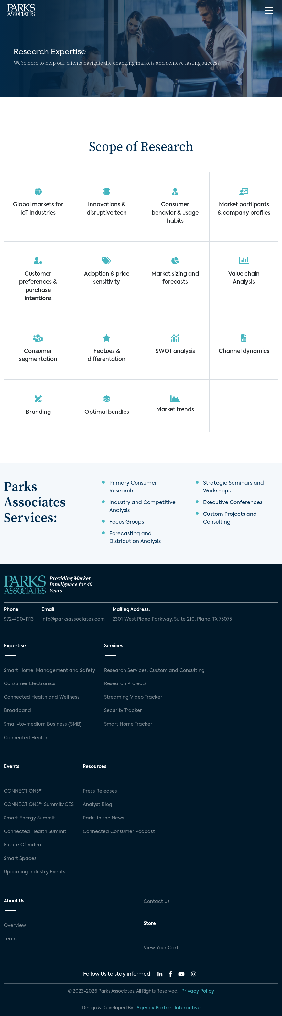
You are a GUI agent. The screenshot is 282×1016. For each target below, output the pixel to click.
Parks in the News (103, 818)
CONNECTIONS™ (23, 791)
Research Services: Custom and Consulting (154, 670)
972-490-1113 (19, 619)
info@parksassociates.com (73, 619)
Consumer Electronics (29, 684)
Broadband (17, 710)
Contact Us (157, 901)
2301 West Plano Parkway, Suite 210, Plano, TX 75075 (172, 619)
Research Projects (125, 684)
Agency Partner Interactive (168, 1008)
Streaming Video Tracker (133, 697)
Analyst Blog (97, 804)
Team (10, 939)
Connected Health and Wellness (42, 697)
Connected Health (25, 738)
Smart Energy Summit (29, 818)
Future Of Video (22, 845)
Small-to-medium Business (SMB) (43, 724)
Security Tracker (123, 710)
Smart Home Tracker (128, 724)
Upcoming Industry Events (34, 872)
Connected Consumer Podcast (119, 832)
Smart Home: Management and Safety (49, 670)
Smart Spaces (20, 858)
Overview (15, 925)
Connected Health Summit (35, 832)
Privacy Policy (197, 991)
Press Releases (100, 791)
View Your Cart (161, 948)
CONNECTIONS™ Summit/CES (39, 804)
